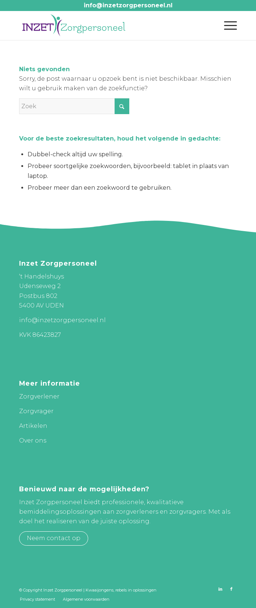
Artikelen (33, 425)
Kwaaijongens (99, 590)
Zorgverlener (39, 396)
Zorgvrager (36, 411)
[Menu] (227, 25)
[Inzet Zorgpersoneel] (106, 25)
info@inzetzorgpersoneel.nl (128, 5)
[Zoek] (74, 106)
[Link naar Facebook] (231, 588)
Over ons (32, 440)
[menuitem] (227, 25)
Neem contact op (53, 538)
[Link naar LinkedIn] (220, 588)
